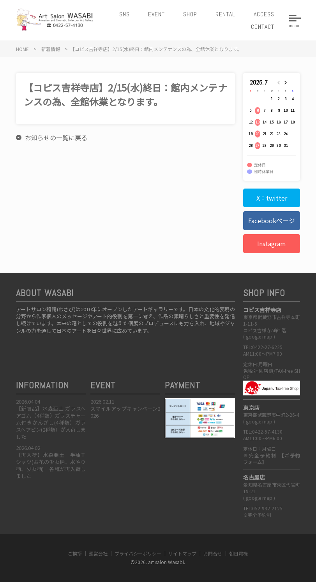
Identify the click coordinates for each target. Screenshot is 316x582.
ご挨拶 (75, 553)
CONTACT (262, 27)
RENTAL (225, 14)
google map (259, 336)
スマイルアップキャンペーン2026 (125, 412)
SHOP (190, 14)
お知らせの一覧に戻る (56, 137)
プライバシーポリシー (138, 553)
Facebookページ (271, 220)
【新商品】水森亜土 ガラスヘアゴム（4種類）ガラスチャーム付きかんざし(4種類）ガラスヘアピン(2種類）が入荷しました (51, 423)
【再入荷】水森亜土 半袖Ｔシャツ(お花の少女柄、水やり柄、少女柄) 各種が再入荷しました (51, 465)
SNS (124, 14)
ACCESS (264, 14)
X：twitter (271, 198)
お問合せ (212, 553)
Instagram (271, 243)
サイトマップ (182, 553)
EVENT (156, 14)
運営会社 (98, 553)
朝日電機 (238, 553)
